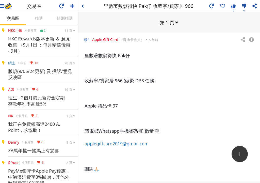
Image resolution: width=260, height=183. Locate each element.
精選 (39, 18)
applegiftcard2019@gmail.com (117, 143)
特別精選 (65, 18)
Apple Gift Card (105, 39)
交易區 (13, 18)
